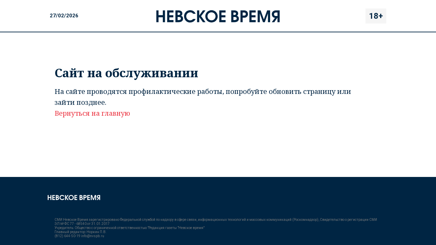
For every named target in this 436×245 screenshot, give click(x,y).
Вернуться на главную (92, 113)
